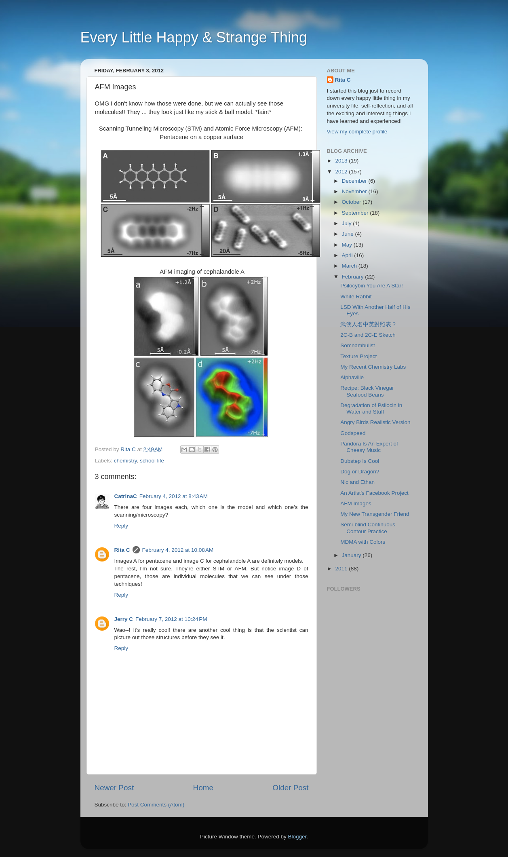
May (348, 245)
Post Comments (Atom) (156, 805)
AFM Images (355, 503)
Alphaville (352, 377)
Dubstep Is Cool (359, 461)
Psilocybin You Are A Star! (371, 286)
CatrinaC (125, 496)
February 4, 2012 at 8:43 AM (173, 496)
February (353, 277)
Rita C (122, 550)
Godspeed (352, 433)
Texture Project (358, 356)
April (348, 255)
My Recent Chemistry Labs (373, 367)
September (356, 213)
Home (203, 787)
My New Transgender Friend (374, 514)
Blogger (297, 837)
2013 (342, 161)
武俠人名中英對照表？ (368, 324)
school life (152, 461)
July (347, 223)
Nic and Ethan (357, 482)
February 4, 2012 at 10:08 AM (178, 550)
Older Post (290, 787)
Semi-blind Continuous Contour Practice (367, 527)
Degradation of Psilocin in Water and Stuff (371, 408)
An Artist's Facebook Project (374, 493)
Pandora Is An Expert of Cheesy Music (369, 447)
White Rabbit (355, 296)
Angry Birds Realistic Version (375, 422)
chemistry (125, 461)
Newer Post (114, 787)
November (355, 191)
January (352, 555)
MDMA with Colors (362, 542)
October (352, 202)
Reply (121, 526)
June (348, 234)
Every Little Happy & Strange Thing (194, 37)
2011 (342, 569)
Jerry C (123, 619)
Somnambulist (357, 345)
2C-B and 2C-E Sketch (368, 335)
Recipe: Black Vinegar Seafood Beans (367, 391)
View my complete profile (357, 132)
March (350, 266)
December (355, 181)
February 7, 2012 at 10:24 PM (171, 619)
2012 (342, 172)
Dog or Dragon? (359, 472)
